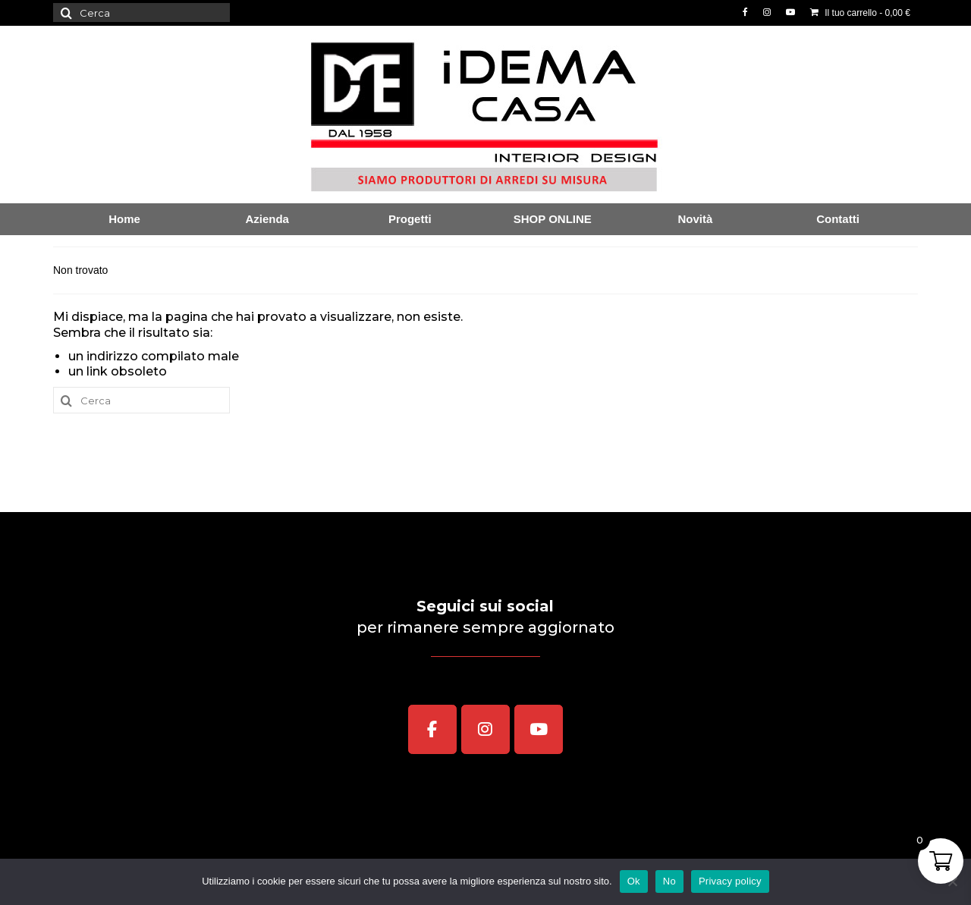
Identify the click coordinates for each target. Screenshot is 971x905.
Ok (633, 881)
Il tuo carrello (860, 13)
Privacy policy (730, 881)
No (669, 881)
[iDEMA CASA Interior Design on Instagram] (485, 730)
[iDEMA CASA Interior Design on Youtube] (538, 730)
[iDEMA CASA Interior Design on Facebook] (432, 730)
